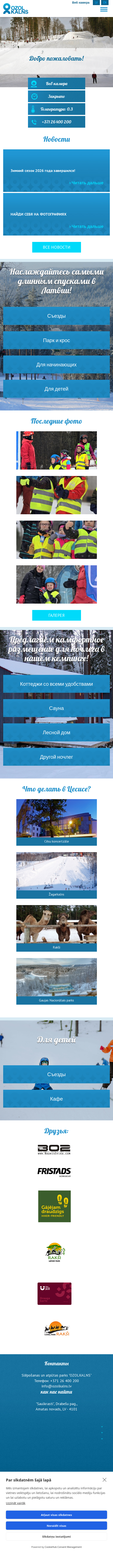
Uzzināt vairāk (15, 1503)
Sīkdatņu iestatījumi (56, 1536)
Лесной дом (56, 735)
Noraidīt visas (56, 1526)
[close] (104, 1479)
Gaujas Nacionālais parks (56, 1000)
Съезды (56, 318)
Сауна (56, 711)
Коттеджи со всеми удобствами (56, 686)
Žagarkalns (56, 894)
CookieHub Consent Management (63, 1546)
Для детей (56, 391)
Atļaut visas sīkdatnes (56, 1515)
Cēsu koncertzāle (56, 841)
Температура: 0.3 (56, 110)
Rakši (56, 947)
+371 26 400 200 (56, 123)
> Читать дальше (86, 182)
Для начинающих (56, 367)
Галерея (56, 615)
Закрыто (56, 98)
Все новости (56, 247)
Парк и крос (56, 343)
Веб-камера (56, 85)
